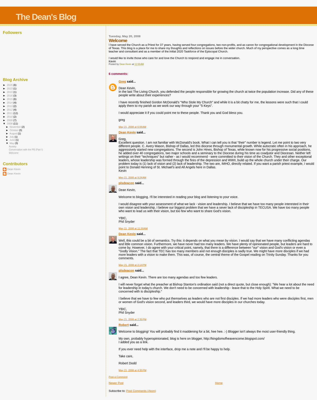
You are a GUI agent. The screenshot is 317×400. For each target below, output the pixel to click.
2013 (10, 106)
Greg (122, 81)
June (13, 140)
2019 (10, 92)
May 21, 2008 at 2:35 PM (132, 319)
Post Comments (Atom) (141, 391)
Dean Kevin (127, 132)
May (12, 143)
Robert (124, 325)
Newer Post (116, 383)
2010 (10, 116)
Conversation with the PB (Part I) (26, 149)
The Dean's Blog (46, 17)
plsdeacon (126, 183)
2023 (10, 88)
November (16, 127)
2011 (10, 113)
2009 (10, 120)
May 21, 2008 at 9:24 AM (132, 177)
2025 (10, 84)
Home (219, 383)
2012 (10, 109)
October (14, 130)
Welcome (13, 153)
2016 (10, 95)
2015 (10, 99)
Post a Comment (118, 377)
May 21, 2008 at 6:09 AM (132, 127)
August (14, 133)
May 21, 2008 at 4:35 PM (132, 370)
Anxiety (13, 146)
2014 (10, 102)
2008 (10, 123)
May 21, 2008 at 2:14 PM (132, 265)
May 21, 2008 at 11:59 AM (133, 228)
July (12, 136)
